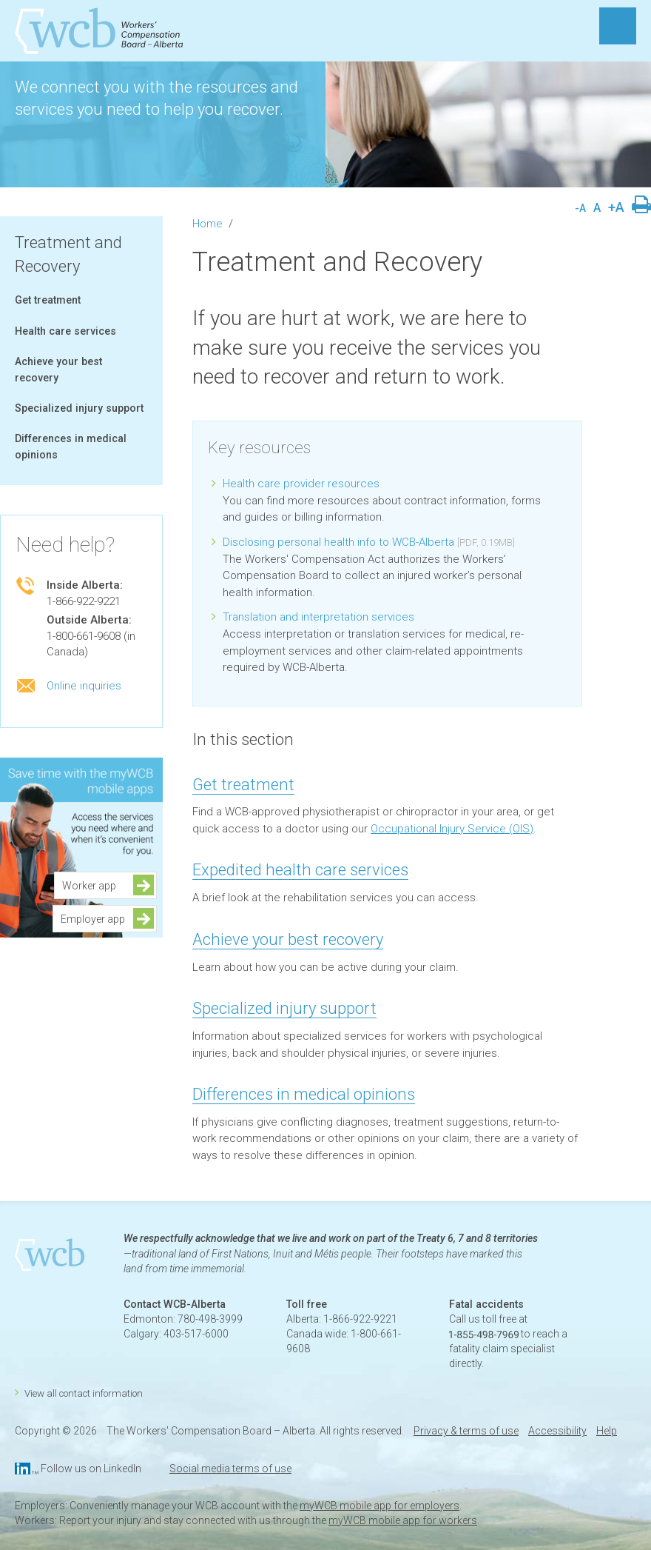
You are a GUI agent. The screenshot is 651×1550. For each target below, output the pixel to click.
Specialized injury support (79, 408)
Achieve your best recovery (287, 939)
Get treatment (48, 300)
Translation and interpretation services (318, 617)
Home (207, 223)
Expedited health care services (300, 870)
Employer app (93, 919)
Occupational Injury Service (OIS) (452, 828)
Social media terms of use (230, 1468)
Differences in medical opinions (303, 1094)
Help (606, 1431)
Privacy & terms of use (466, 1431)
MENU (617, 25)
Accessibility (557, 1431)
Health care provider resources (301, 483)
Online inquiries (84, 685)
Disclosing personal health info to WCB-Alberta (338, 542)
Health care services (65, 331)
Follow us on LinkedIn (91, 1468)
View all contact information (83, 1393)
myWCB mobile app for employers (379, 1505)
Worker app (93, 886)
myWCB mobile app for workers (402, 1520)
